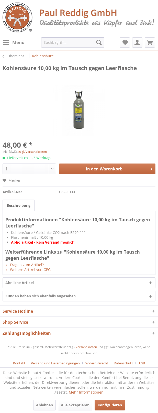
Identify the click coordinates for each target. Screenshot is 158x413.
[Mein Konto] (137, 42)
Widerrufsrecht (96, 363)
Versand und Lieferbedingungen (55, 363)
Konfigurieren (110, 405)
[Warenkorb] (150, 42)
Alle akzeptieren (75, 405)
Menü (14, 41)
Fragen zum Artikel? (24, 264)
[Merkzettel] (125, 42)
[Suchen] (99, 42)
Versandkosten (86, 347)
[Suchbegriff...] (72, 42)
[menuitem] (13, 42)
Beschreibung (18, 205)
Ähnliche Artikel (19, 282)
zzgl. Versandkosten (32, 151)
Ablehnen (44, 405)
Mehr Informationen (86, 392)
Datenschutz (123, 363)
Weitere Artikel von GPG (28, 269)
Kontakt (19, 363)
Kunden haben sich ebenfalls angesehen (40, 296)
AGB (142, 363)
